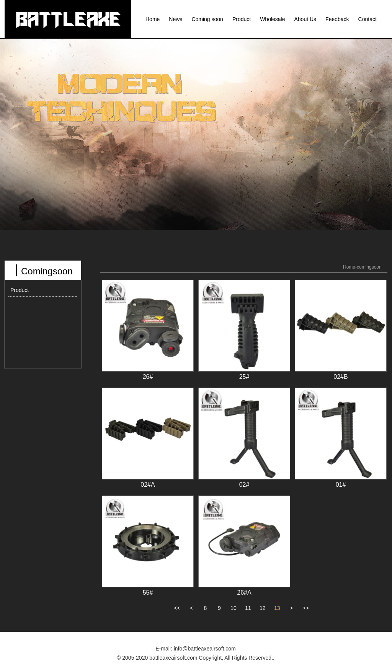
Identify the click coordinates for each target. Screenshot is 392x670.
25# (244, 376)
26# (148, 376)
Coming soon (207, 19)
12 (263, 608)
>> (305, 608)
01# (341, 484)
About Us (305, 19)
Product (241, 19)
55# (148, 592)
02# (244, 484)
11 (248, 608)
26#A (244, 592)
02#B (340, 376)
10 (233, 608)
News (175, 19)
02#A (147, 484)
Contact (367, 19)
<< (177, 608)
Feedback (337, 19)
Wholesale (272, 19)
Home (152, 19)
